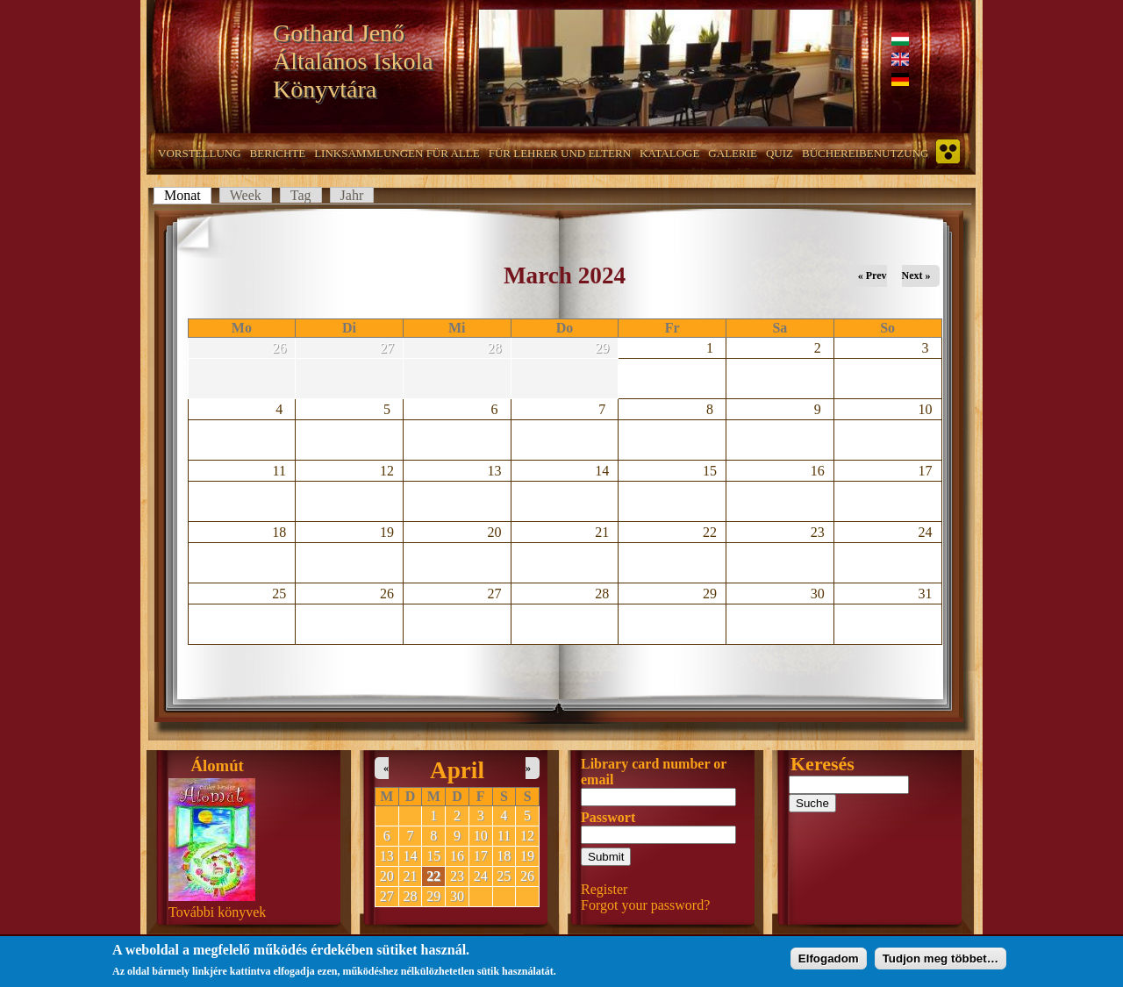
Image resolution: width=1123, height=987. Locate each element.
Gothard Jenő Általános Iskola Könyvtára (353, 61)
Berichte (278, 153)
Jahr (352, 195)
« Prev (872, 275)
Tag (300, 195)
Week (245, 195)
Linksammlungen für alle (397, 153)
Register (604, 889)
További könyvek (217, 912)
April (457, 770)
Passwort (608, 817)
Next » (916, 275)
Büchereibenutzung (865, 153)
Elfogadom (828, 959)
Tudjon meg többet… (940, 959)
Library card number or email (653, 771)
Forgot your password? (645, 905)
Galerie (732, 153)
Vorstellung (199, 153)
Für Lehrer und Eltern (560, 153)
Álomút (217, 765)
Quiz (779, 153)
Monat (187, 195)
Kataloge (669, 153)
